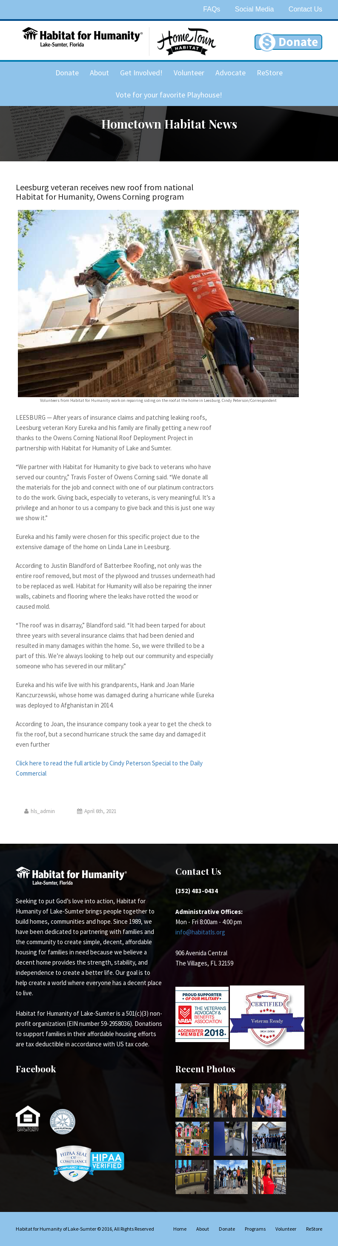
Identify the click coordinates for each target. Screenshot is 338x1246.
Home (179, 1229)
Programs (255, 1229)
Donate (67, 72)
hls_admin (39, 811)
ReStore (270, 72)
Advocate (230, 72)
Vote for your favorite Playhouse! (169, 95)
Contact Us (305, 9)
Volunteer (189, 72)
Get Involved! (141, 72)
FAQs (211, 9)
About (99, 72)
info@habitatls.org (200, 932)
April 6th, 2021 (96, 811)
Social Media (254, 9)
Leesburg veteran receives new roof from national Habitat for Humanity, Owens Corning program (105, 192)
